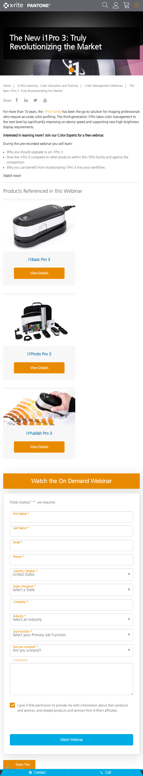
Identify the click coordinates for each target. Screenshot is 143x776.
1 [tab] (73, 71)
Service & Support (17, 689)
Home (7, 86)
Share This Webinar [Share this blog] (17, 665)
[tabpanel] (71, 43)
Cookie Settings (86, 766)
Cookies (63, 766)
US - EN (73, 748)
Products (10, 698)
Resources (11, 706)
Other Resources (16, 715)
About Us (11, 681)
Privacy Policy (41, 766)
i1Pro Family (52, 111)
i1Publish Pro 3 (36, 331)
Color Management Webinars (104, 86)
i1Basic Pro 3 (36, 255)
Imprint (109, 766)
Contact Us (17, 766)
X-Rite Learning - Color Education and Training (48, 86)
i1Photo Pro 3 (104, 255)
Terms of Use (130, 766)
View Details (36, 269)
